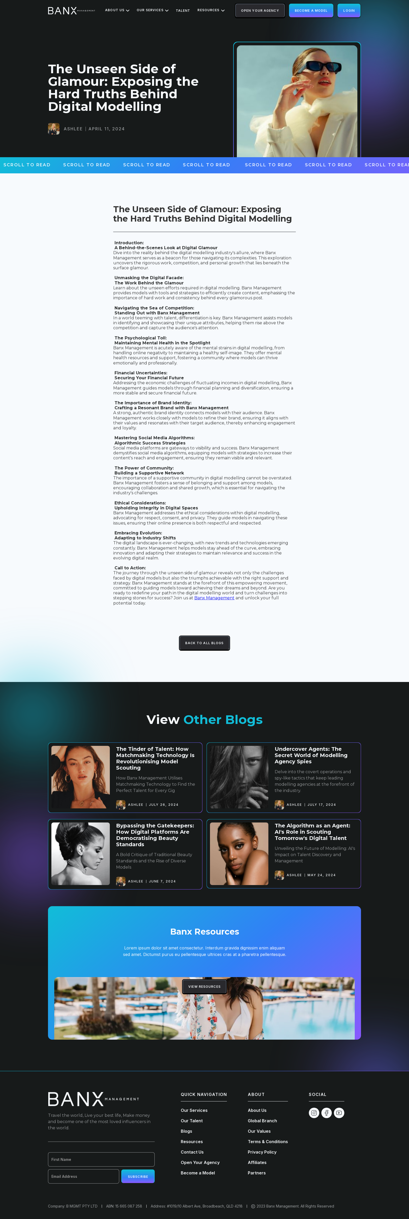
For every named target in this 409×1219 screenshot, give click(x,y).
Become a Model (311, 11)
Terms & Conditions (268, 1141)
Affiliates (257, 1162)
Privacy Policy (262, 1152)
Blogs (186, 1131)
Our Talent (192, 1120)
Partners (257, 1172)
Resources (192, 1141)
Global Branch (262, 1120)
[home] (71, 10)
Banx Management (214, 597)
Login (349, 11)
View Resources (204, 987)
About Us (257, 1110)
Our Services (194, 1110)
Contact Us (192, 1152)
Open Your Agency (260, 11)
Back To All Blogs (204, 643)
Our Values (259, 1131)
